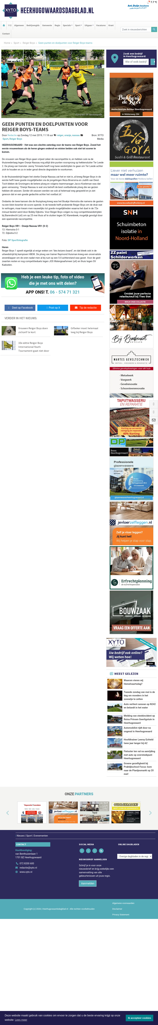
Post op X (53, 307)
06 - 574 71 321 (65, 292)
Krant (111, 25)
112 (9, 25)
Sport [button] (77, 25)
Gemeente (47, 25)
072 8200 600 (27, 947)
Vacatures (101, 25)
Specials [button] (67, 25)
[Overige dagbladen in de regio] (134, 940)
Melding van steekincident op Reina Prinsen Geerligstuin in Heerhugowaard (139, 730)
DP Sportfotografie (18, 240)
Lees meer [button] (21, 1019)
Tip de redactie (85, 307)
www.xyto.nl (26, 956)
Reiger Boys (29, 43)
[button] (4, 897)
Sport (16, 43)
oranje (67, 135)
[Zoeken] (154, 29)
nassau (76, 135)
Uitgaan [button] (88, 25)
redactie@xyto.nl (28, 951)
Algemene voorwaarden (123, 987)
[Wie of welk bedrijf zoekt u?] (136, 62)
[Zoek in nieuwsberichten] (136, 29)
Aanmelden (87, 967)
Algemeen (19, 25)
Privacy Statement (120, 998)
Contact (6, 33)
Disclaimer (117, 993)
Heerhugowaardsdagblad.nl (57, 10)
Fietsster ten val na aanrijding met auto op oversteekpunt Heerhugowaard (139, 806)
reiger (60, 135)
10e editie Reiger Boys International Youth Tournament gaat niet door (33, 346)
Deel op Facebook (20, 307)
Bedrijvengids (33, 25)
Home (7, 43)
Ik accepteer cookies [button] (139, 1018)
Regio (57, 25)
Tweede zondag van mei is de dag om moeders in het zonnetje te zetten (139, 696)
